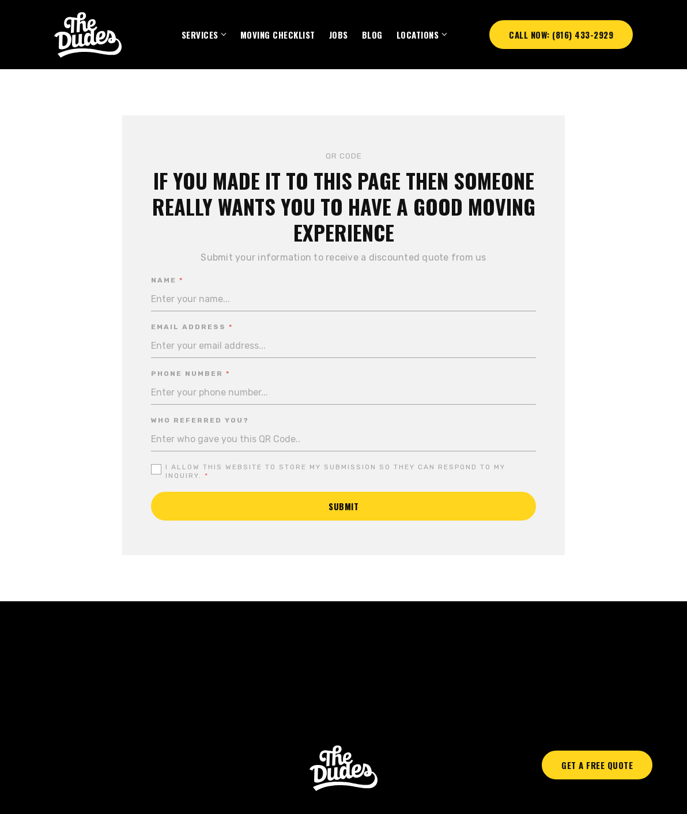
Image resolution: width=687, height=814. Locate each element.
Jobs (338, 34)
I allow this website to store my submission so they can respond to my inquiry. (335, 471)
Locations (418, 34)
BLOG (372, 34)
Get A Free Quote (597, 765)
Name (167, 280)
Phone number (190, 374)
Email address (192, 327)
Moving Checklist (277, 34)
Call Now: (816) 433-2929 (561, 34)
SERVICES (200, 34)
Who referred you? (200, 420)
